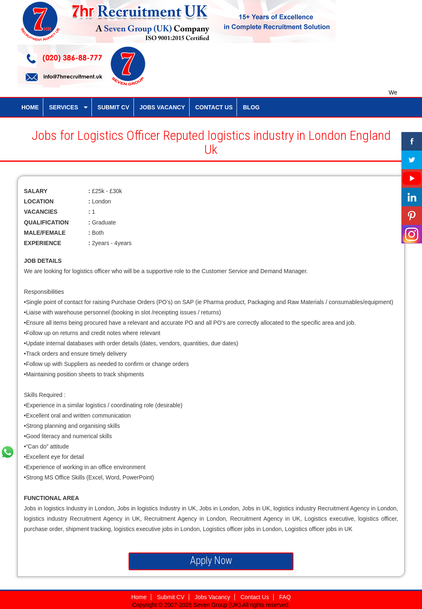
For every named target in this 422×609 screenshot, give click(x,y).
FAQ (285, 597)
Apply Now (211, 561)
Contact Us (254, 597)
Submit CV (171, 597)
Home (138, 597)
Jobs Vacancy (212, 597)
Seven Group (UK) (217, 605)
